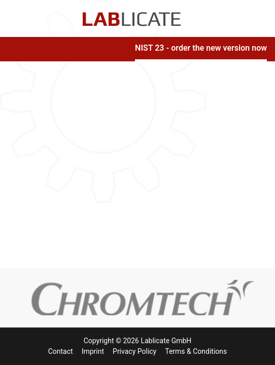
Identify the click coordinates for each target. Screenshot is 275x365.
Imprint (93, 351)
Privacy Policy (134, 351)
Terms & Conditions (196, 351)
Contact (60, 351)
